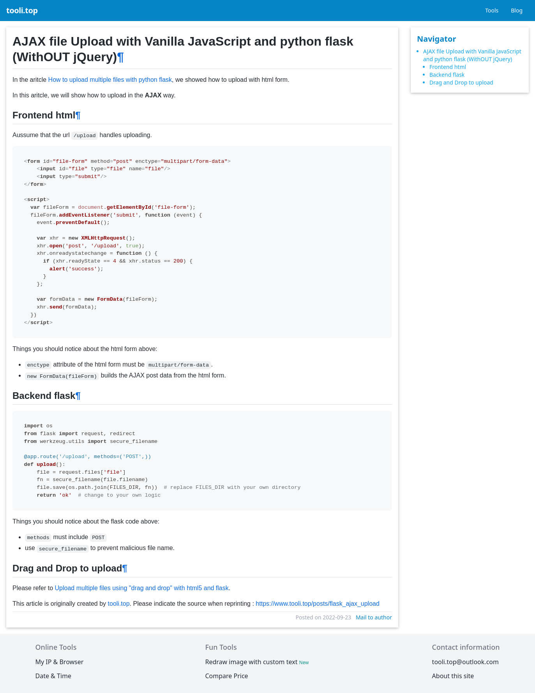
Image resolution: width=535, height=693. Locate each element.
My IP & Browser (59, 662)
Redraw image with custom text (257, 662)
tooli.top (22, 10)
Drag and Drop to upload (461, 82)
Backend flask (446, 74)
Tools (491, 10)
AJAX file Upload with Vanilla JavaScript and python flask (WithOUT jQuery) (472, 55)
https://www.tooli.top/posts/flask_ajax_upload (318, 603)
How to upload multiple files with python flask (110, 79)
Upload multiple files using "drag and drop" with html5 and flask (142, 588)
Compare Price (226, 676)
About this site (453, 676)
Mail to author (374, 617)
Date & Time (53, 676)
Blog (517, 10)
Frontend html (447, 67)
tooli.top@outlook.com (465, 662)
